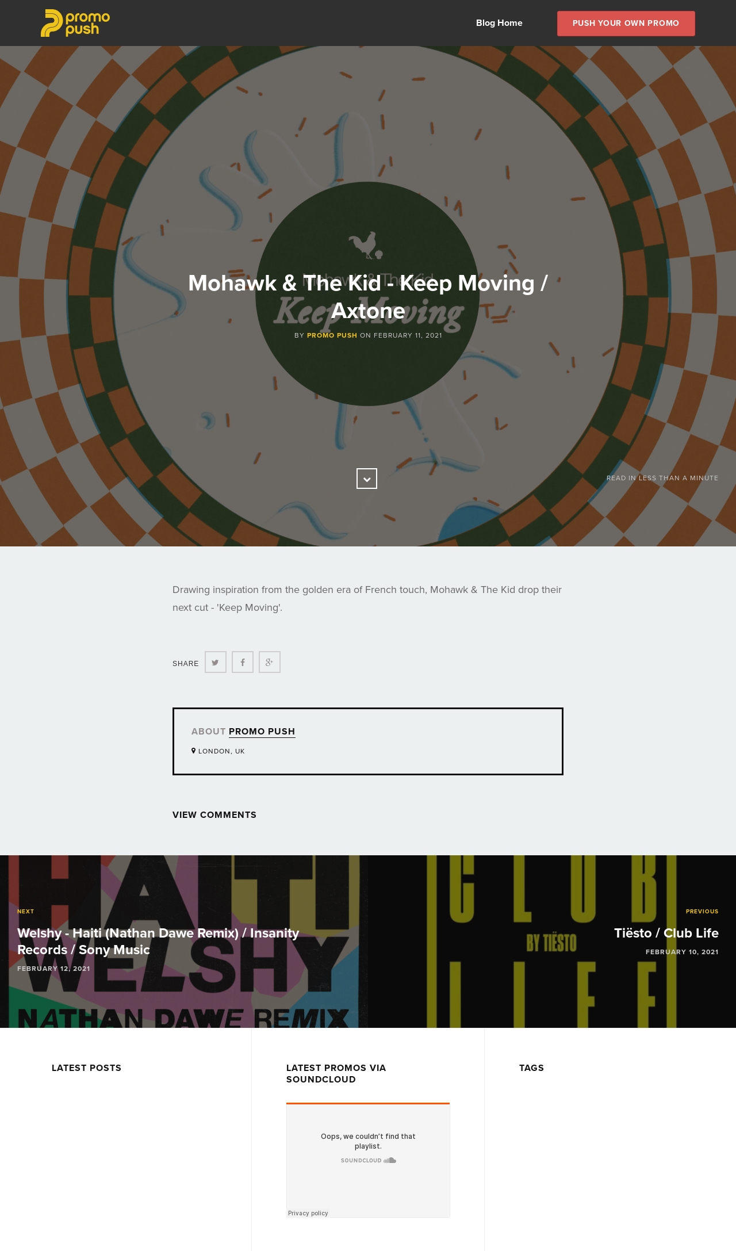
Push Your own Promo (626, 23)
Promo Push (332, 335)
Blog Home (499, 23)
